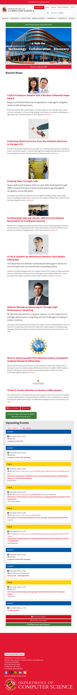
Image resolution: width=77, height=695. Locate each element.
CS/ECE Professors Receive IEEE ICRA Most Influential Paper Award (38, 97)
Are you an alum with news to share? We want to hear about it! (21, 415)
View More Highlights (38, 67)
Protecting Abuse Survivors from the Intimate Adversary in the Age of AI (37, 143)
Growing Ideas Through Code (22, 181)
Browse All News (13, 408)
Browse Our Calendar (38, 617)
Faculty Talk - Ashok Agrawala (18, 576)
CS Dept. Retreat (13, 610)
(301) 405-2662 (18, 668)
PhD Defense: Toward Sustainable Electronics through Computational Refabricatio (37, 518)
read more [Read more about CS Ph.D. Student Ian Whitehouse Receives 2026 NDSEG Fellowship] (58, 276)
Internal (53, 7)
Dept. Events (14, 428)
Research (14, 18)
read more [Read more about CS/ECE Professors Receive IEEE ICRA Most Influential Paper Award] (47, 114)
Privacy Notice (21, 676)
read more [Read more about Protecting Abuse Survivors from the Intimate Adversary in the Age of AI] (54, 153)
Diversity (63, 18)
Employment (39, 7)
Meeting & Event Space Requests (38, 624)
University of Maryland (38, 2)
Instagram (15, 672)
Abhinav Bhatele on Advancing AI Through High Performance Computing (32, 309)
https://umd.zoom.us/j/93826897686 (28, 494)
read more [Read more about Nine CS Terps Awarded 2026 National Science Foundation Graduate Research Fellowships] (31, 372)
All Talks (27, 428)
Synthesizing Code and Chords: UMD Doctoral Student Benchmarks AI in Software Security (35, 219)
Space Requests (63, 7)
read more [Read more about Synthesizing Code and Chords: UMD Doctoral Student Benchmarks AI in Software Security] (53, 230)
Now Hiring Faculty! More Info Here (38, 24)
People (5, 18)
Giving (72, 18)
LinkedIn (20, 672)
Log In (72, 7)
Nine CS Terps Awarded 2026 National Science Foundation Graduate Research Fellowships (37, 359)
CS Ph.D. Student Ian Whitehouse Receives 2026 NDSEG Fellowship (36, 258)
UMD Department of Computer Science (18, 10)
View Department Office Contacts (14, 654)
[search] (59, 13)
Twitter (10, 672)
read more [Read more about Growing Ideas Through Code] (30, 200)
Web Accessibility (10, 676)
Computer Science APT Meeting (18, 457)
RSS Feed (25, 408)
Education (25, 18)
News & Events (38, 18)
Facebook (6, 672)
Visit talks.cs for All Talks (38, 621)
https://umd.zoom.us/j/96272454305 (28, 515)
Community (52, 18)
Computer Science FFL (15, 441)
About (47, 7)
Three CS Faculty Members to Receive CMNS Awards (34, 390)
